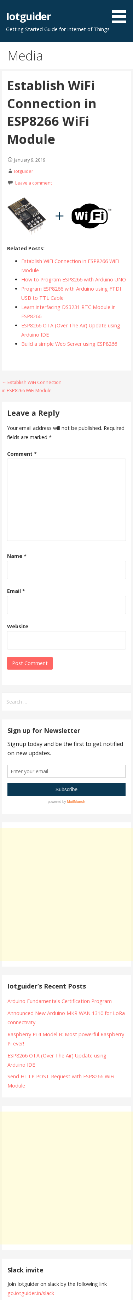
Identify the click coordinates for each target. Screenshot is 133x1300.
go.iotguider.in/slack (30, 1293)
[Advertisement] (66, 894)
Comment (22, 453)
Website (17, 626)
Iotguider (28, 16)
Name (17, 556)
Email (16, 591)
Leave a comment (33, 183)
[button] (121, 12)
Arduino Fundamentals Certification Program (59, 1001)
